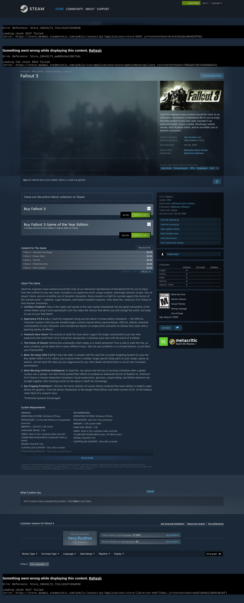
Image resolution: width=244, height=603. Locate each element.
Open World (166, 172)
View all (150, 495)
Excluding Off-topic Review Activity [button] (71, 570)
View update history (170, 306)
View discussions (169, 315)
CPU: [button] (168, 570)
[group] (122, 571)
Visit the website (170, 297)
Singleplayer (202, 172)
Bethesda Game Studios (196, 154)
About (90, 9)
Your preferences (216, 527)
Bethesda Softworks (194, 157)
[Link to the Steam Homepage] (35, 11)
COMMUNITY (74, 9)
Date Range (86, 560)
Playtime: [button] (98, 570)
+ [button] (217, 172)
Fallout (174, 287)
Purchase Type (49, 560)
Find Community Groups (172, 320)
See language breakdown (172, 527)
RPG (192, 172)
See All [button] (144, 276)
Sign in (26, 184)
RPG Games (38, 75)
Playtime (103, 560)
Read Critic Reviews (185, 348)
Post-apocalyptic (181, 172)
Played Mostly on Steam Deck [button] (122, 570)
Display (117, 560)
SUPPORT (103, 9)
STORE (59, 9)
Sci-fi (212, 172)
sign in (205, 3)
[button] (140, 219)
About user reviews (196, 527)
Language (68, 560)
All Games (25, 75)
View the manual (170, 301)
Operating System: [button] (150, 570)
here (75, 505)
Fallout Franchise (54, 75)
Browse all (145, 252)
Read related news (169, 311)
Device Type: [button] (194, 570)
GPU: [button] (179, 570)
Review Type (28, 560)
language (216, 3)
